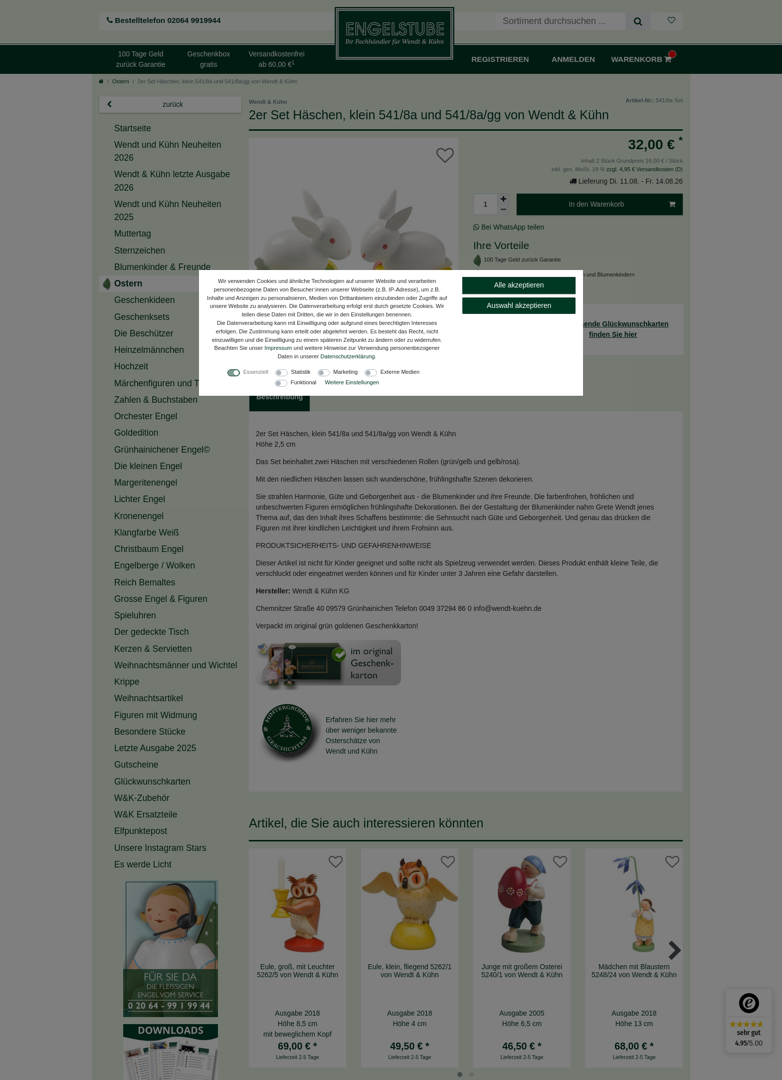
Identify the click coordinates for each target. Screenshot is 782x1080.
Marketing (345, 372)
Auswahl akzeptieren (519, 305)
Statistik (301, 372)
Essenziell (255, 372)
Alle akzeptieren (519, 285)
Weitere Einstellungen (352, 382)
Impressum (278, 348)
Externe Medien (400, 372)
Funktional (304, 382)
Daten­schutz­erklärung (348, 356)
